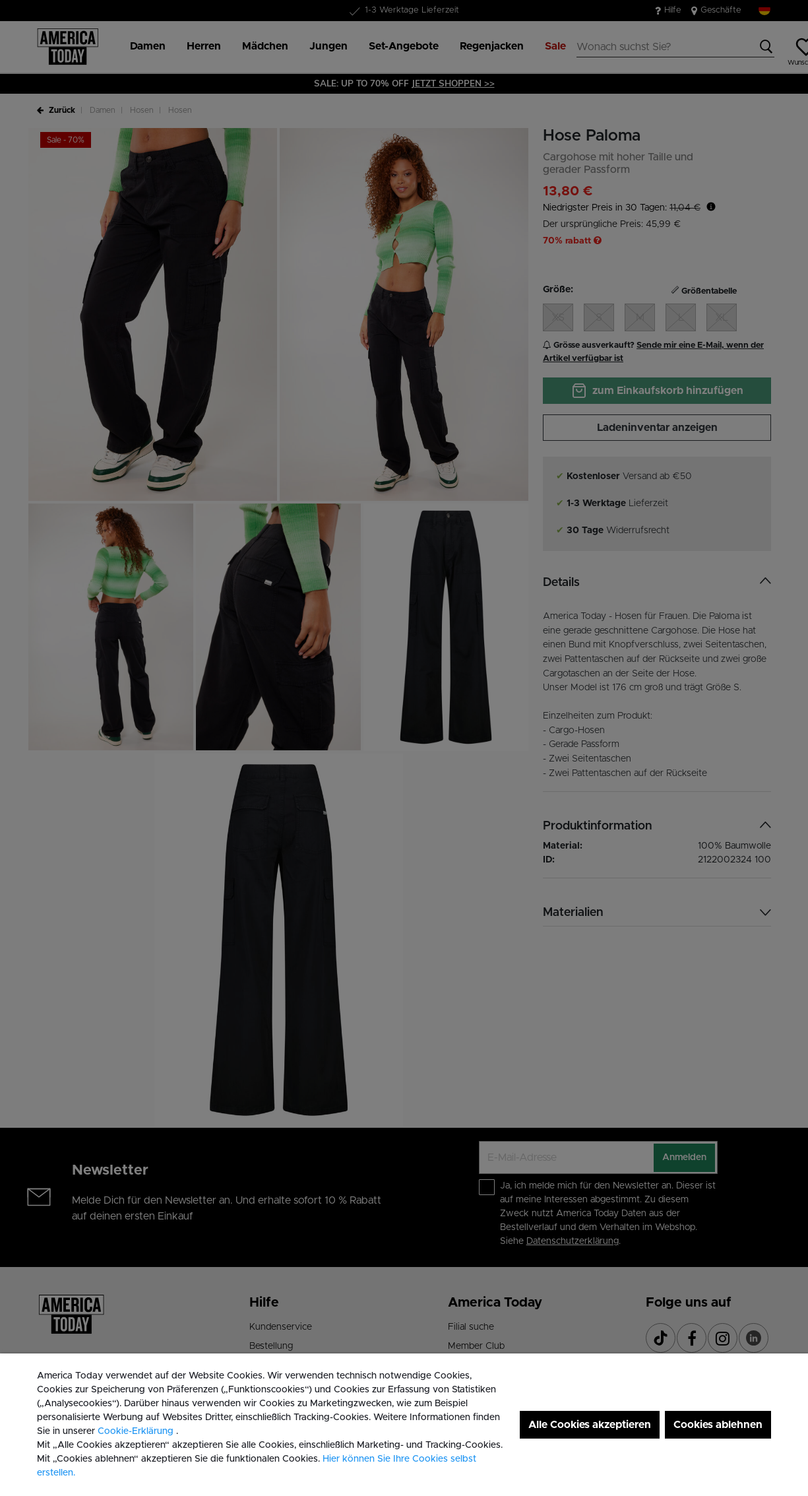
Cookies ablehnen (717, 1424)
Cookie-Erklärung (137, 1431)
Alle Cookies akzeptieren (589, 1424)
